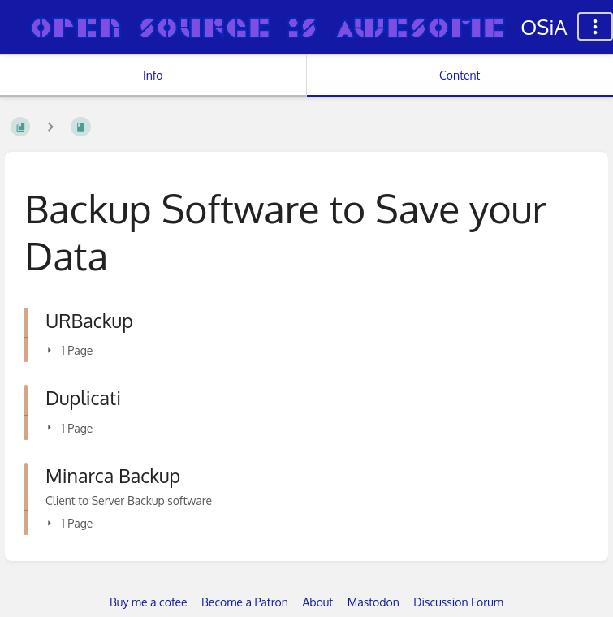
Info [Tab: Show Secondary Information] (153, 75)
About (317, 602)
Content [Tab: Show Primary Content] (459, 75)
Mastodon (373, 602)
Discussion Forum (458, 602)
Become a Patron (244, 602)
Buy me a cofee (148, 602)
